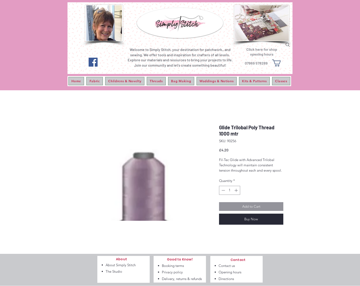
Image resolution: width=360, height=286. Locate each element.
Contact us (227, 265)
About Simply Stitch (121, 265)
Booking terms (173, 265)
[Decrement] (223, 190)
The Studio (114, 271)
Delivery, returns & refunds (182, 279)
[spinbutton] (229, 190)
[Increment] (236, 190)
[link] (280, 63)
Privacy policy (172, 272)
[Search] (287, 45)
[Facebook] (93, 62)
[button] (94, 81)
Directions (226, 279)
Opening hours (230, 272)
